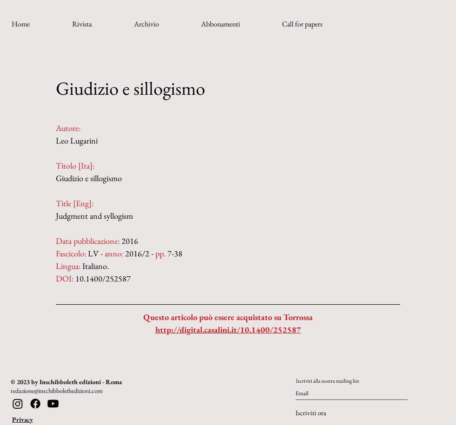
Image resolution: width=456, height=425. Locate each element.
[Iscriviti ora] (326, 412)
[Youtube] (53, 403)
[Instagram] (17, 403)
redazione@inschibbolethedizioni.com (57, 390)
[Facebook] (35, 403)
